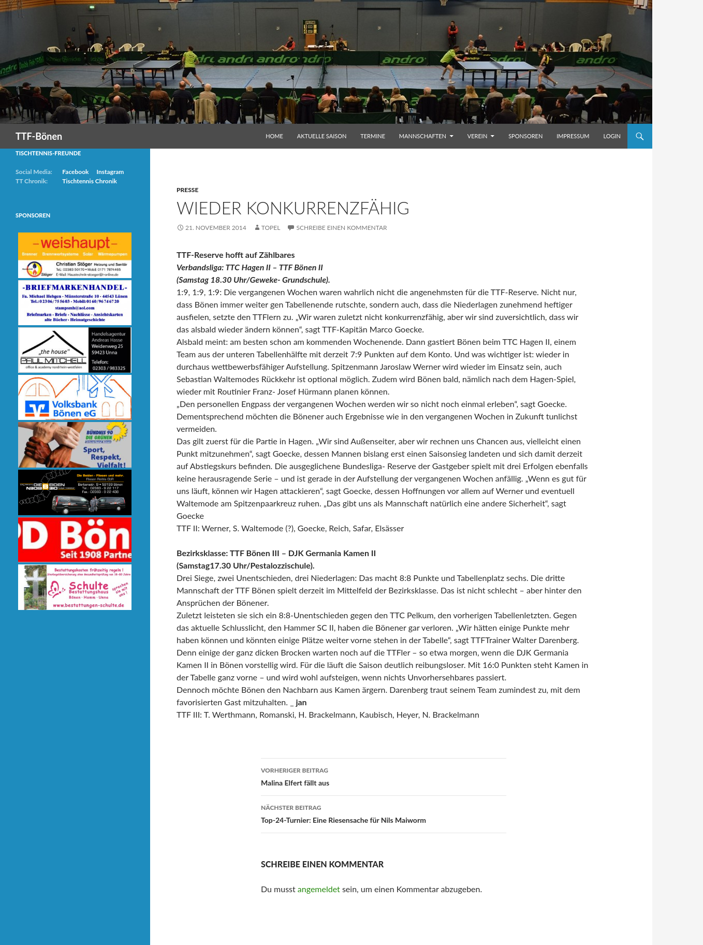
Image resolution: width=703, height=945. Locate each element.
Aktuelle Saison (322, 136)
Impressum (572, 136)
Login (612, 136)
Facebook (75, 172)
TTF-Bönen (39, 136)
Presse (187, 190)
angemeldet (319, 889)
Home (274, 136)
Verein (477, 136)
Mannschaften (422, 136)
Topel (271, 227)
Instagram (110, 172)
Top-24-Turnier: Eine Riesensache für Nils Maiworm (383, 813)
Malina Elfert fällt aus (383, 775)
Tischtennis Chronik (89, 181)
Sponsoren (525, 136)
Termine (372, 136)
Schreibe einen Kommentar (341, 227)
